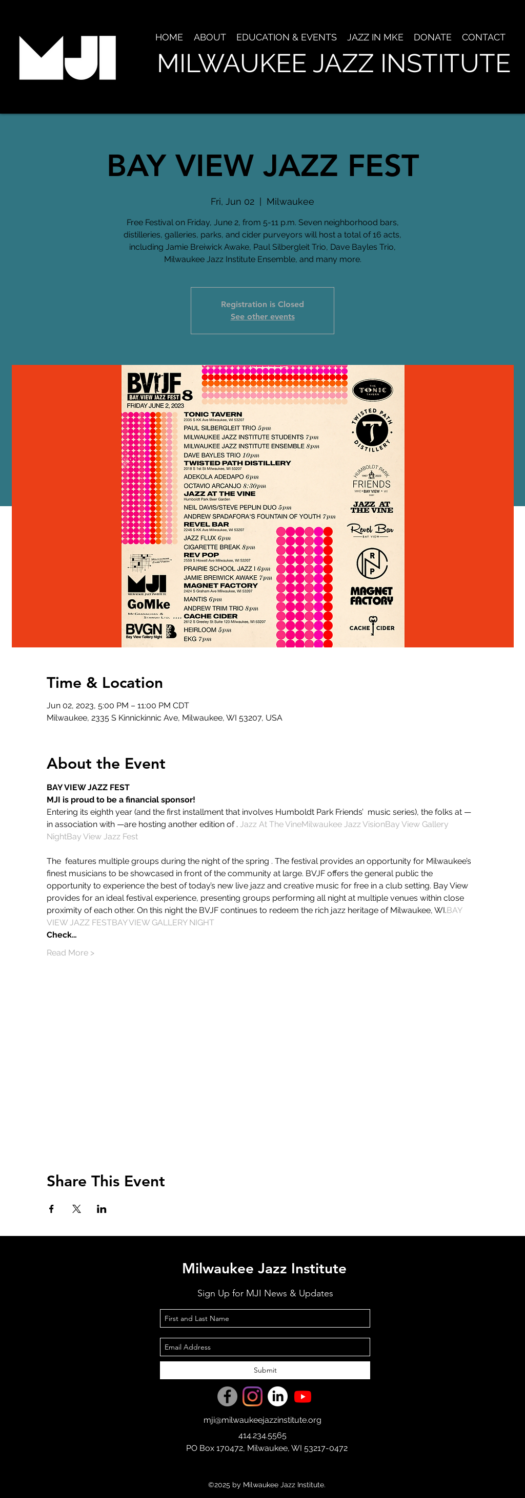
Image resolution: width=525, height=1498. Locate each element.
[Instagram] (252, 1396)
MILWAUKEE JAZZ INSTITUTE (334, 63)
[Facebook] (227, 1396)
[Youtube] (303, 1396)
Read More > (70, 953)
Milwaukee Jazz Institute (264, 1268)
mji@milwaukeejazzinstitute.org (262, 1420)
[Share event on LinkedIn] (102, 1209)
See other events (263, 316)
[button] (209, 37)
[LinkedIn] (278, 1396)
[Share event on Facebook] (51, 1209)
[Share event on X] (77, 1209)
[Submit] (265, 1370)
